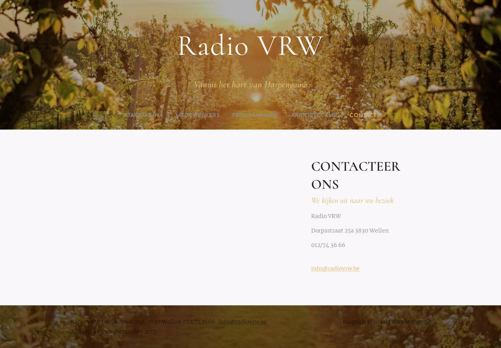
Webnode (418, 321)
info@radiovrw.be (335, 268)
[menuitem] (133, 116)
